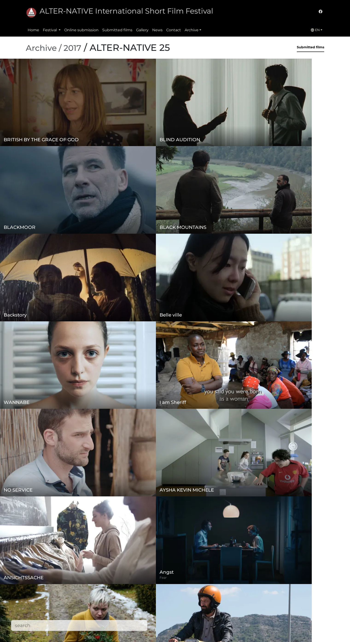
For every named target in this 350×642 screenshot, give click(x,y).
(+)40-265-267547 (246, 600)
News (157, 30)
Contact (173, 30)
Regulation (137, 595)
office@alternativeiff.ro (251, 609)
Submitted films (117, 30)
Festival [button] (50, 30)
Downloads (137, 632)
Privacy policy (139, 604)
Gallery (142, 30)
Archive (191, 30)
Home (33, 30)
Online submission (81, 30)
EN (315, 30)
